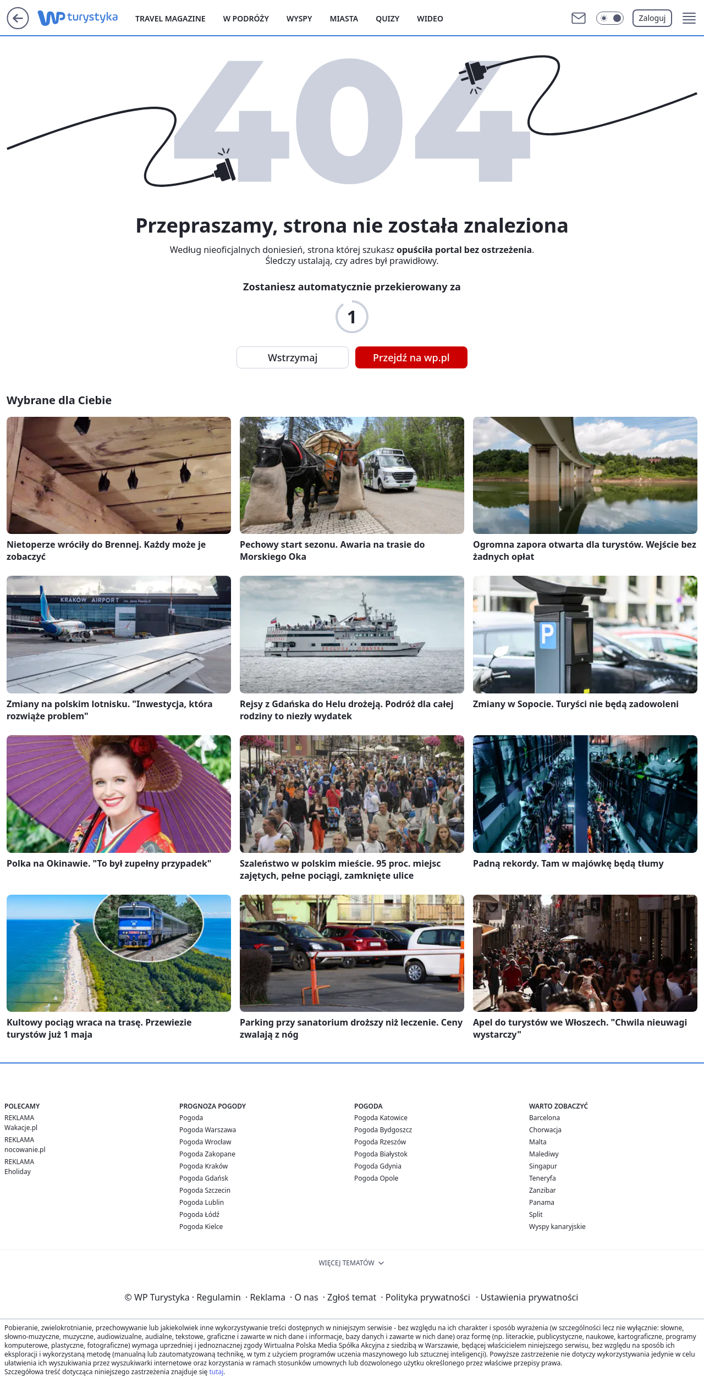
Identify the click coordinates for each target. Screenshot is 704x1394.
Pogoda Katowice (381, 1117)
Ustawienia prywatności (527, 1297)
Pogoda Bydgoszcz (383, 1129)
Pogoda (191, 1117)
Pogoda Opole (376, 1178)
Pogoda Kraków (203, 1166)
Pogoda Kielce (201, 1226)
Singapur (543, 1166)
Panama (541, 1202)
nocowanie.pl (25, 1149)
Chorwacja (545, 1129)
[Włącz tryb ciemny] (610, 18)
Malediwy (544, 1154)
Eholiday (17, 1171)
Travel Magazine (170, 18)
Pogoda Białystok (381, 1154)
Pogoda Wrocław (205, 1142)
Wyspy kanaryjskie (557, 1226)
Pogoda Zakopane (207, 1154)
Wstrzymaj (292, 357)
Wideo (430, 18)
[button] (689, 18)
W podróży (246, 18)
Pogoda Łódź (199, 1214)
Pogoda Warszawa (207, 1129)
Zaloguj (652, 18)
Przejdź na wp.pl (411, 357)
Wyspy (299, 18)
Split (536, 1214)
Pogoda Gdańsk (203, 1178)
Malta (538, 1142)
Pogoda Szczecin (204, 1190)
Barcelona (544, 1117)
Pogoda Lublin (201, 1202)
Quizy (387, 18)
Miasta (343, 18)
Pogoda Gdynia (378, 1166)
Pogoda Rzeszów (380, 1142)
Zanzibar (542, 1190)
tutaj (216, 1371)
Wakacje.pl (20, 1127)
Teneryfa (542, 1178)
